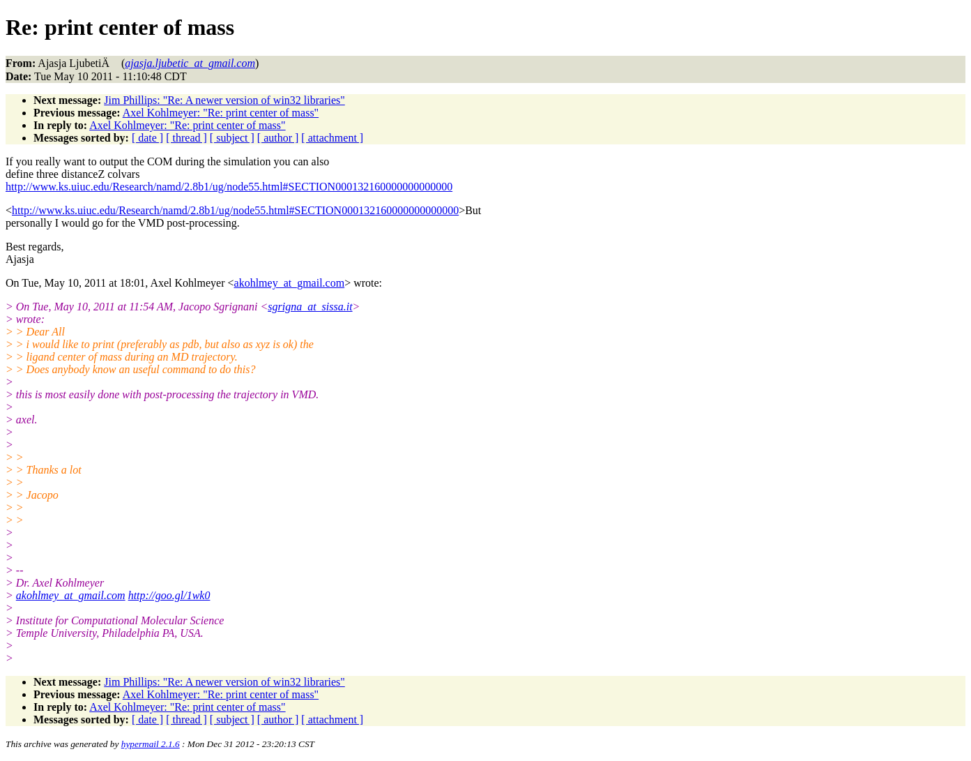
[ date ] (147, 138)
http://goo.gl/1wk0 (169, 595)
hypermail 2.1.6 (150, 744)
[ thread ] (186, 138)
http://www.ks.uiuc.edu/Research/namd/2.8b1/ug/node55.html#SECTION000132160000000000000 (229, 187)
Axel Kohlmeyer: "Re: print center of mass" (221, 113)
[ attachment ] (332, 138)
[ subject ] (232, 138)
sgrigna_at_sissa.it (310, 306)
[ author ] (278, 138)
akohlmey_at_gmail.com (289, 283)
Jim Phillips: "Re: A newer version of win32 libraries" (224, 100)
